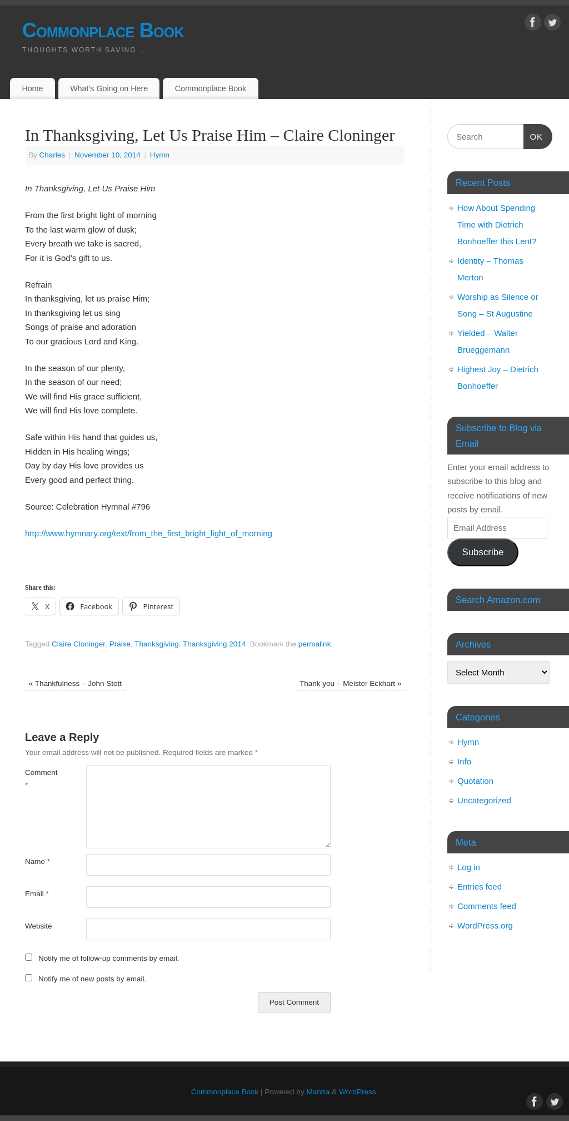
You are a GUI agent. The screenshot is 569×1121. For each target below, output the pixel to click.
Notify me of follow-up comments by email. (108, 958)
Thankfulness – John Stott (75, 683)
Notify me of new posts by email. (92, 979)
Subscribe (482, 552)
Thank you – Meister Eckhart (350, 683)
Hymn (159, 155)
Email (37, 894)
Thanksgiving (156, 644)
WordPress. (358, 1092)
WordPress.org (485, 925)
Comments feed (486, 906)
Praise (120, 644)
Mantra (318, 1092)
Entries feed (479, 886)
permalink (314, 644)
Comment (40, 778)
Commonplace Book (103, 30)
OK (533, 135)
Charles (52, 155)
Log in (468, 867)
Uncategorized (484, 800)
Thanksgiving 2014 (214, 644)
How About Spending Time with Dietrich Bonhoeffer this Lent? (496, 224)
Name (37, 861)
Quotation (475, 781)
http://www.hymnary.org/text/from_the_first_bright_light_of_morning (149, 533)
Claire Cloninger (78, 644)
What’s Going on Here (109, 88)
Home (32, 88)
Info (464, 761)
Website (38, 926)
